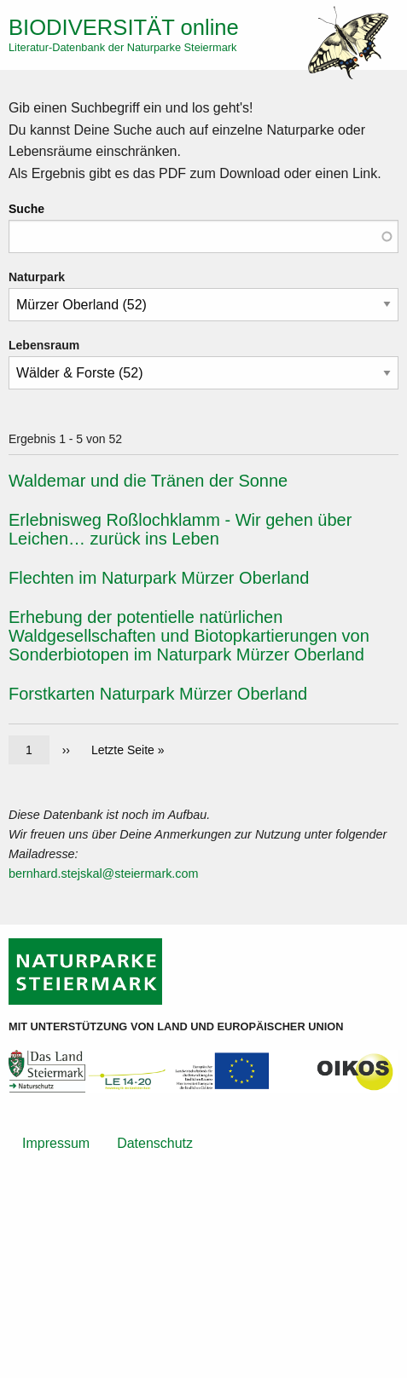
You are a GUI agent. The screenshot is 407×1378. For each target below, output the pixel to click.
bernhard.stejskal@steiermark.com (104, 873)
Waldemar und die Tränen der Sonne (148, 480)
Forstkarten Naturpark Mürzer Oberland (158, 693)
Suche (26, 209)
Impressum (56, 1143)
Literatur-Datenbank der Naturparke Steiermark (122, 47)
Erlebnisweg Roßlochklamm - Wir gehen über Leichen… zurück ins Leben (180, 529)
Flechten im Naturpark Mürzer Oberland (159, 577)
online (124, 27)
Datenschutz (155, 1143)
